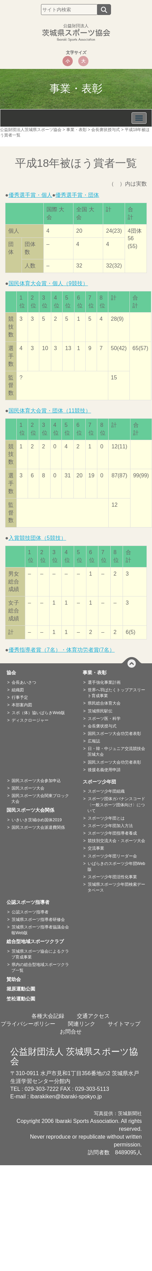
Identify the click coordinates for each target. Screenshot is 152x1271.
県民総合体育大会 (104, 703)
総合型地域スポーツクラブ (37, 941)
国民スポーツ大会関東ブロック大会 (40, 798)
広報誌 (94, 741)
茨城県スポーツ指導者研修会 (38, 919)
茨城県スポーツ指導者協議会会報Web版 (40, 930)
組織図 (18, 690)
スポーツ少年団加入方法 (110, 825)
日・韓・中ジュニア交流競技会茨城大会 (116, 751)
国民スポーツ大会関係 (32, 810)
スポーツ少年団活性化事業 (112, 877)
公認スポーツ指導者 (30, 902)
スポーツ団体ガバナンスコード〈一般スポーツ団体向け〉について (116, 804)
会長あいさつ (24, 682)
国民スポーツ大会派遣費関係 (38, 827)
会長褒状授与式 (102, 726)
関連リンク (81, 1024)
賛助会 (16, 979)
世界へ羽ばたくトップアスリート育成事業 (116, 693)
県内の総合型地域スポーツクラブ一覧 (40, 967)
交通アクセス (93, 1016)
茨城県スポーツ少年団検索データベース (116, 887)
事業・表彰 (97, 672)
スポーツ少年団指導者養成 (112, 833)
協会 (13, 672)
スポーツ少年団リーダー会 (112, 856)
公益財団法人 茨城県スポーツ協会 (74, 1056)
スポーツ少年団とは (106, 818)
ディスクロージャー (30, 720)
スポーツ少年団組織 (106, 791)
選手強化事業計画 (104, 682)
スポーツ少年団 (101, 781)
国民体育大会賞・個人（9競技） (48, 283)
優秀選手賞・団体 (77, 195)
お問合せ (71, 1032)
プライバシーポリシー (28, 1024)
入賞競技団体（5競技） (37, 538)
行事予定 (20, 697)
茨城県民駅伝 (100, 711)
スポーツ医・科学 (104, 718)
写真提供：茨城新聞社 (118, 1113)
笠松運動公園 (23, 998)
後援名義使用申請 (104, 769)
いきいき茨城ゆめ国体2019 (37, 820)
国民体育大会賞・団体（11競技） (50, 411)
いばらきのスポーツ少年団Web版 (116, 866)
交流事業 (96, 848)
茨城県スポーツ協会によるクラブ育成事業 (40, 954)
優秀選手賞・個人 (30, 195)
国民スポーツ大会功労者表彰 (114, 733)
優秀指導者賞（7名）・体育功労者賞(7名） (62, 650)
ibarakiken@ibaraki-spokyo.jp (66, 1096)
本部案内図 (22, 705)
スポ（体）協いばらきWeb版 (38, 712)
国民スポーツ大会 (28, 788)
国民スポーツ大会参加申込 (36, 780)
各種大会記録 (47, 1016)
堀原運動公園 (23, 989)
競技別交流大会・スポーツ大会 (116, 840)
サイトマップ (124, 1024)
